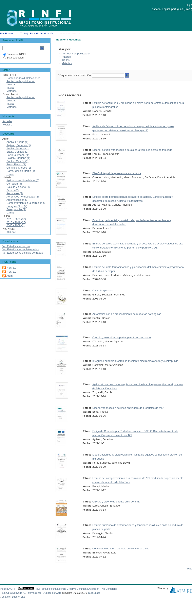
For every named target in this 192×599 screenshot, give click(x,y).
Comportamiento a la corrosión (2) (26, 202)
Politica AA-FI (7, 588)
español (156, 9)
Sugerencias (18, 596)
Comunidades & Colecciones (23, 78)
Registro (7, 124)
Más (189, 568)
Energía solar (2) (16, 209)
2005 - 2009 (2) (15, 225)
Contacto (5, 596)
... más (10, 174)
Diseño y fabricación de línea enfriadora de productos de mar (128, 407)
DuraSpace (94, 593)
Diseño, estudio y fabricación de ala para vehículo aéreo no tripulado (132, 149)
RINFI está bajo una (45, 588)
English (166, 9)
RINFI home (7, 33)
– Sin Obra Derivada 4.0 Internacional (20, 593)
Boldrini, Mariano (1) (18, 157)
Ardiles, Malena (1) (17, 148)
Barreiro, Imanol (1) (17, 154)
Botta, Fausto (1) (16, 164)
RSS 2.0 (11, 271)
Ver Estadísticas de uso (16, 246)
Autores (66, 56)
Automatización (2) (17, 199)
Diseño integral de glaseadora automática (116, 173)
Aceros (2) (12, 190)
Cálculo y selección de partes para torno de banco (121, 337)
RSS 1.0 (11, 267)
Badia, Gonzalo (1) (17, 151)
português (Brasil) (181, 9)
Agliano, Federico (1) (18, 145)
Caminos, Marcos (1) (18, 167)
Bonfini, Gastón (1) (17, 161)
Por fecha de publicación (76, 53)
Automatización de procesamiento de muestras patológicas (126, 313)
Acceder (7, 121)
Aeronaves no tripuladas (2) (22, 196)
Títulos (66, 60)
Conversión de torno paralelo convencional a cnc (120, 548)
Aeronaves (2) (14, 193)
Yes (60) (11, 231)
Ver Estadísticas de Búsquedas (20, 249)
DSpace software (52, 593)
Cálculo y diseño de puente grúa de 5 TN (116, 501)
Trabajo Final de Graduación (36, 33)
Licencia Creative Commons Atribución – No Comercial (87, 588)
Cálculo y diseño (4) (18, 186)
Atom (9, 275)
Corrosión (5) (14, 183)
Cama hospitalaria (103, 290)
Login (189, 4)
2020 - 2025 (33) (16, 219)
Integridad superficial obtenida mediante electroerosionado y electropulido (135, 360)
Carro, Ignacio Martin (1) (20, 170)
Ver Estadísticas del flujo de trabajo (22, 252)
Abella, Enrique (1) (17, 141)
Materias (67, 63)
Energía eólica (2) (16, 206)
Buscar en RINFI (14, 54)
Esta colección (13, 57)
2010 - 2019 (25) (16, 222)
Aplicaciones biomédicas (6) (22, 180)
